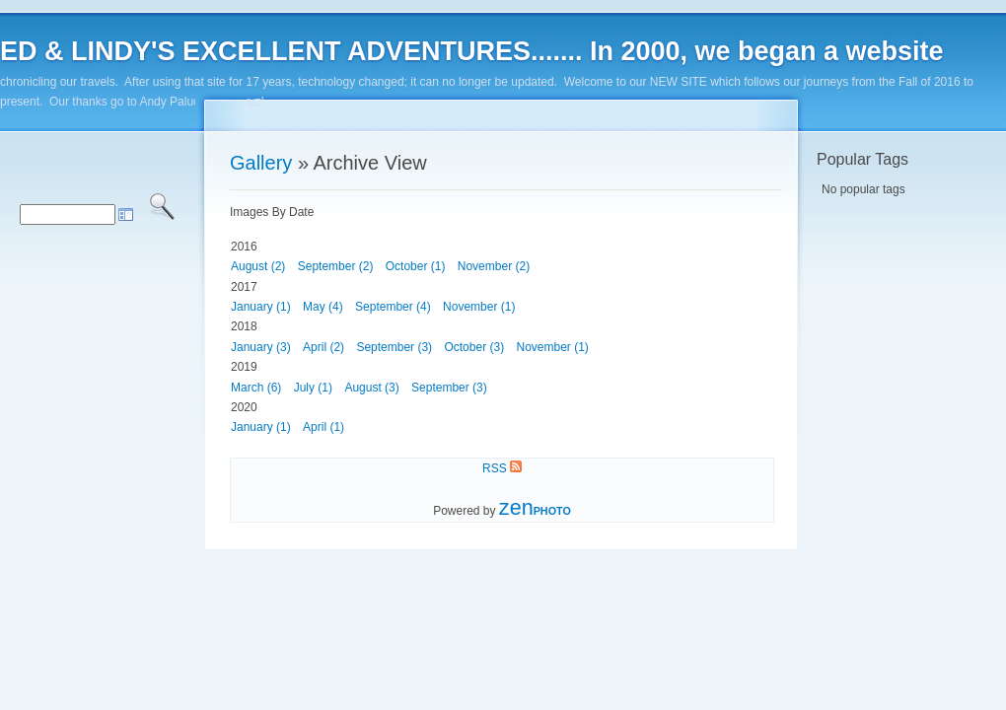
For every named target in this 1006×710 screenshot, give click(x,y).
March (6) (256, 387)
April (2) (323, 347)
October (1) (416, 266)
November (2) (494, 266)
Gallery (261, 163)
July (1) (313, 387)
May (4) (323, 307)
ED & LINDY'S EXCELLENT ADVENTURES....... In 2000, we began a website (472, 51)
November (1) (479, 307)
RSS (502, 468)
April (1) (323, 427)
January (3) (261, 347)
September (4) (393, 307)
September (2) (336, 266)
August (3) (371, 387)
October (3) (474, 347)
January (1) (261, 307)
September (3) (394, 347)
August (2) (258, 266)
